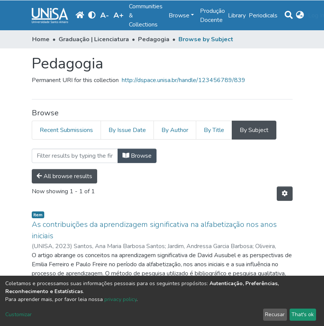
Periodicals (263, 15)
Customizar (18, 314)
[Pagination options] (285, 193)
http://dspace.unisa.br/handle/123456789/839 (183, 80)
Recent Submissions (66, 130)
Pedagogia (153, 39)
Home (41, 39)
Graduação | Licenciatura (94, 39)
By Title (214, 130)
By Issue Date (127, 130)
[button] (300, 15)
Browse (137, 156)
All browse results (64, 176)
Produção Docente (212, 15)
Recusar (275, 314)
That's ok (302, 314)
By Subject (254, 130)
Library (237, 15)
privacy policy (120, 299)
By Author (174, 130)
